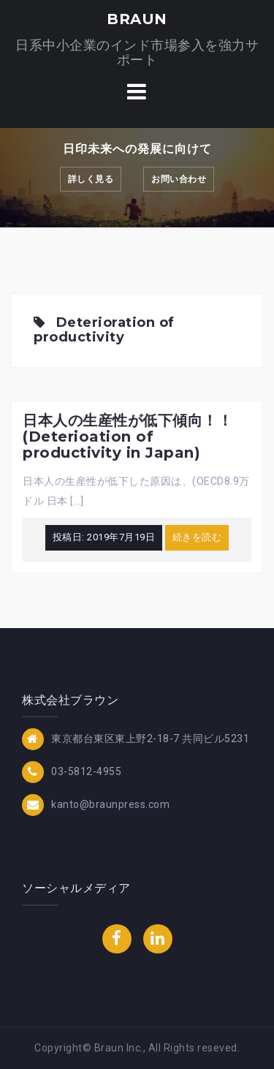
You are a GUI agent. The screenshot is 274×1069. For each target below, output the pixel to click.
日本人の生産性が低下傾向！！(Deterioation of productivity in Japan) (127, 436)
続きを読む (197, 537)
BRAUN (137, 19)
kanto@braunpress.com (110, 804)
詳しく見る (91, 179)
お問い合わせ (178, 179)
